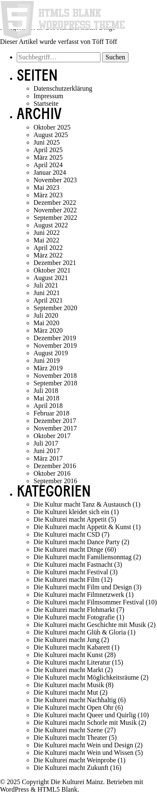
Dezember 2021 (54, 262)
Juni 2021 (46, 292)
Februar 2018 (51, 413)
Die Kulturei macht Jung (66, 639)
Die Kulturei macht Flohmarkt (74, 609)
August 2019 (50, 353)
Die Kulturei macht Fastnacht (73, 564)
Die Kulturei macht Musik (68, 684)
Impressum (48, 95)
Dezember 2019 (54, 337)
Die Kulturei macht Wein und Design (83, 745)
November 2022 (55, 210)
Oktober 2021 (51, 270)
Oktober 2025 (51, 127)
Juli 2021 (45, 285)
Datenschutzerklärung (62, 88)
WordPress (14, 789)
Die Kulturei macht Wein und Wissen (83, 752)
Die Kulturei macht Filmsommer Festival (88, 602)
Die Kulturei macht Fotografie (74, 617)
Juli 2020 (45, 315)
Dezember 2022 (54, 202)
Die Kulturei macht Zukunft (70, 767)
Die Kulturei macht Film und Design (82, 587)
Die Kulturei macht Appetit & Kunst (82, 526)
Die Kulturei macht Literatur (71, 662)
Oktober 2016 (51, 473)
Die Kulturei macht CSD (66, 534)
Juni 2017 (46, 450)
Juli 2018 (45, 390)
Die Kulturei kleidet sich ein (71, 511)
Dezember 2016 (54, 465)
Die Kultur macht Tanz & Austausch (82, 504)
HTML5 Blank (57, 789)
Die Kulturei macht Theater (70, 737)
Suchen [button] (115, 57)
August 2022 (50, 225)
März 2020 (48, 330)
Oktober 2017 (51, 435)
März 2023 (48, 195)
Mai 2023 (46, 187)
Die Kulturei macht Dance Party (76, 541)
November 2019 (55, 345)
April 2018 (48, 405)
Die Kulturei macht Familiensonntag (82, 557)
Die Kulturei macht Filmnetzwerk (78, 594)
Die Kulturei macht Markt (68, 669)
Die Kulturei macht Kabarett (71, 647)
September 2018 (55, 383)
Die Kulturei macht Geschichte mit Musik (89, 624)
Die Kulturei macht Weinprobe (74, 760)
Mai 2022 (46, 240)
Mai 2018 (46, 398)
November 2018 (55, 375)
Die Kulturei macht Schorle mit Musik (85, 722)
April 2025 (48, 149)
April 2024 (48, 164)
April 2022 (48, 247)
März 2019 (48, 368)
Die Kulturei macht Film (66, 579)
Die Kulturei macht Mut (65, 692)
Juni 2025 (46, 142)
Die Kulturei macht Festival (70, 572)
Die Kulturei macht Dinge (68, 549)
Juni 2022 (46, 232)
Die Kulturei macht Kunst (68, 654)
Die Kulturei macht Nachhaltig (74, 699)
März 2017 (48, 458)
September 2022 (55, 217)
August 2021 (50, 277)
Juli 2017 (45, 443)
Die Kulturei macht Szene (68, 730)
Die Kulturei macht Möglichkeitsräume (86, 677)
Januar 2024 (49, 172)
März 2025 (48, 157)
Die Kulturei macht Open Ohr (73, 707)
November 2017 (55, 428)
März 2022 (48, 255)
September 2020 (55, 307)
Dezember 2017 (54, 420)
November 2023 (55, 179)
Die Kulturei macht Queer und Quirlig (84, 714)
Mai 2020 (46, 322)
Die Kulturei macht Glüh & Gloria (79, 632)
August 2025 (50, 134)
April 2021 (48, 300)
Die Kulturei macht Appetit (70, 519)
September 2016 (55, 480)
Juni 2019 (46, 360)
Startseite (46, 103)
